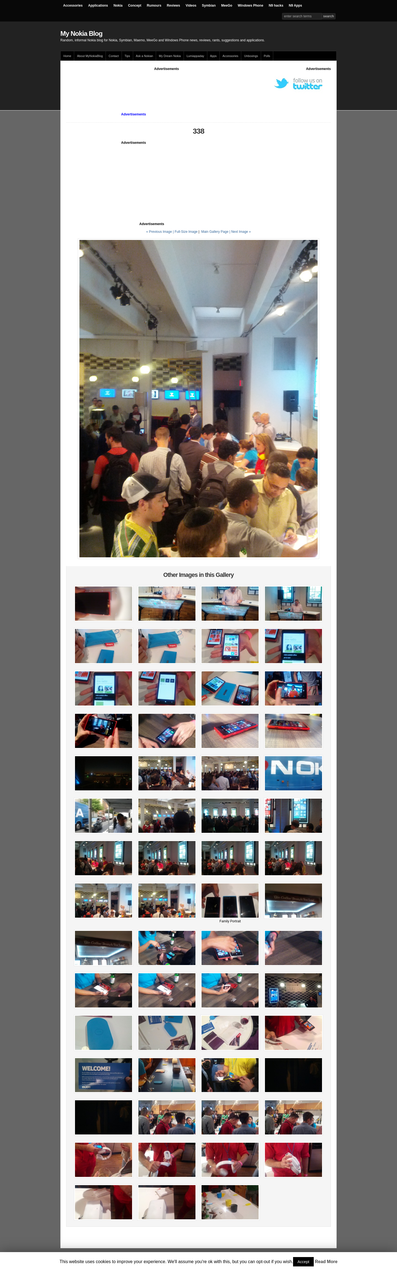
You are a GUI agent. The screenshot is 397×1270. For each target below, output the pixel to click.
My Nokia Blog (81, 33)
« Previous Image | (160, 232)
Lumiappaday (195, 56)
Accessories (73, 5)
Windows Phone (250, 5)
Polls (267, 56)
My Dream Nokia (170, 56)
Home (67, 56)
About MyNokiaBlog (90, 56)
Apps (213, 56)
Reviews (173, 5)
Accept (303, 1262)
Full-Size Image (186, 232)
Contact (114, 56)
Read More (326, 1261)
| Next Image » (240, 232)
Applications (98, 5)
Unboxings (251, 56)
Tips (127, 56)
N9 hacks (276, 5)
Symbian (209, 5)
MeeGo (226, 5)
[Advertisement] (166, 83)
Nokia (118, 5)
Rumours (154, 5)
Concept (134, 5)
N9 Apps (295, 5)
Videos (191, 5)
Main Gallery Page (215, 232)
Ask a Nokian (144, 56)
